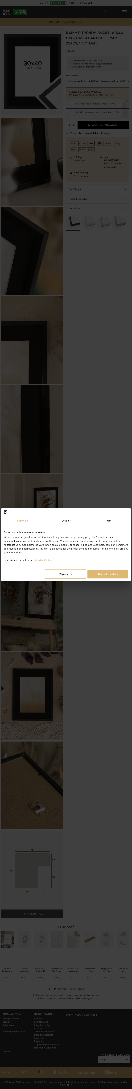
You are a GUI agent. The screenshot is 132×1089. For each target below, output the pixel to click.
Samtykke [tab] (23, 520)
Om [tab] (109, 520)
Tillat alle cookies (108, 574)
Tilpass (65, 574)
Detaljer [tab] (66, 520)
